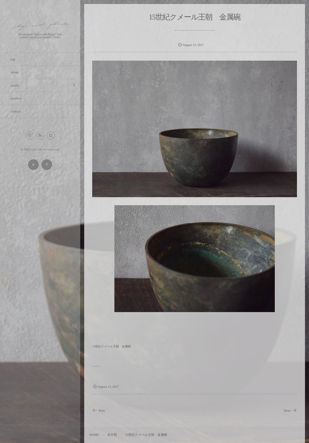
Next (290, 411)
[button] (50, 135)
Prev (98, 411)
